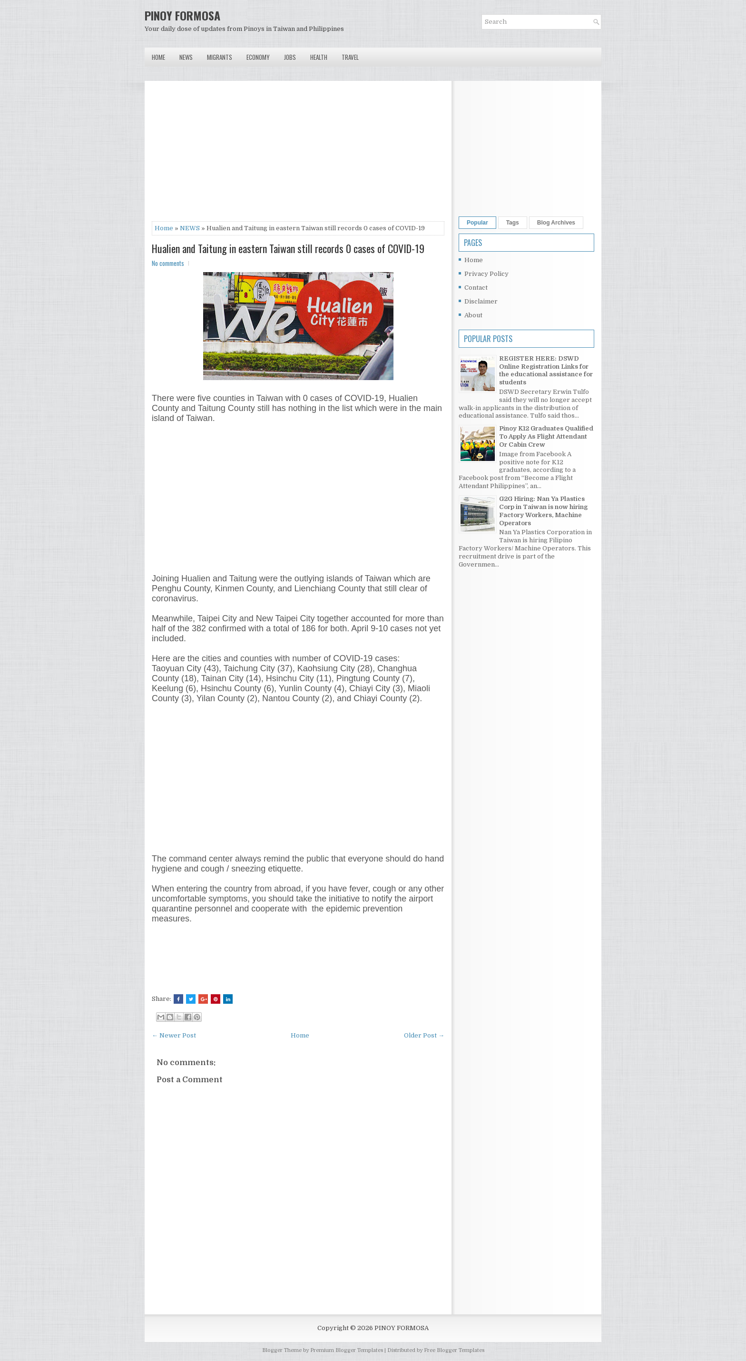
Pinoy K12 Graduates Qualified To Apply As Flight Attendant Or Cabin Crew (546, 436)
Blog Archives (556, 222)
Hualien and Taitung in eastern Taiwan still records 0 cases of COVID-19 (288, 248)
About (473, 315)
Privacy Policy (486, 273)
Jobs (290, 57)
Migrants (219, 57)
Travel (350, 57)
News (186, 57)
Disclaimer (481, 301)
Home (158, 57)
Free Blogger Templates (454, 1350)
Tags (512, 222)
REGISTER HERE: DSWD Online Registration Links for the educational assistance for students (546, 370)
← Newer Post (174, 1035)
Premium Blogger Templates (346, 1350)
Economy (258, 57)
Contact (476, 287)
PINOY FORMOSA (182, 15)
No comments (168, 263)
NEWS (190, 228)
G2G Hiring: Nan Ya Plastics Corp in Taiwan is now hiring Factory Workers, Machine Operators (543, 511)
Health (318, 57)
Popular (477, 222)
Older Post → (424, 1035)
